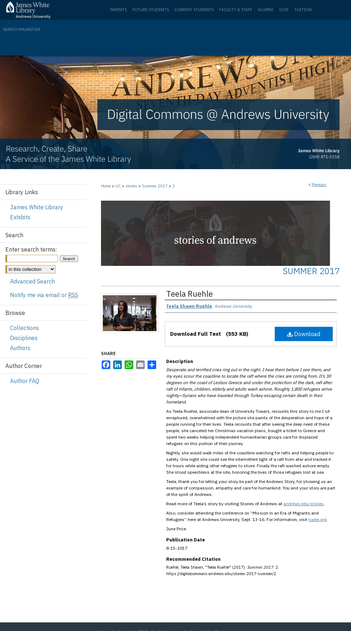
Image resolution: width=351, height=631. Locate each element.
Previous (319, 184)
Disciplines (24, 337)
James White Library (36, 207)
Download (303, 334)
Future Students (151, 9)
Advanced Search (32, 281)
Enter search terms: (31, 249)
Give (283, 9)
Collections (24, 327)
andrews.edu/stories (303, 503)
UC (118, 185)
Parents (118, 9)
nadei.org (317, 519)
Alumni (265, 9)
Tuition (303, 9)
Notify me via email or (44, 294)
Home (106, 185)
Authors (20, 348)
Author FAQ (24, 380)
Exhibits (20, 217)
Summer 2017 (155, 185)
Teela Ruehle (189, 293)
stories (131, 185)
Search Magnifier (21, 29)
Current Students (193, 9)
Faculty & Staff (235, 9)
